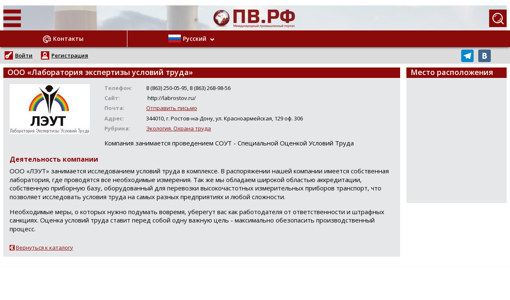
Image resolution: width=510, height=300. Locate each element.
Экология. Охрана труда (178, 128)
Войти (24, 55)
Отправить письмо (171, 108)
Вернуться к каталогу (44, 247)
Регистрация (69, 55)
